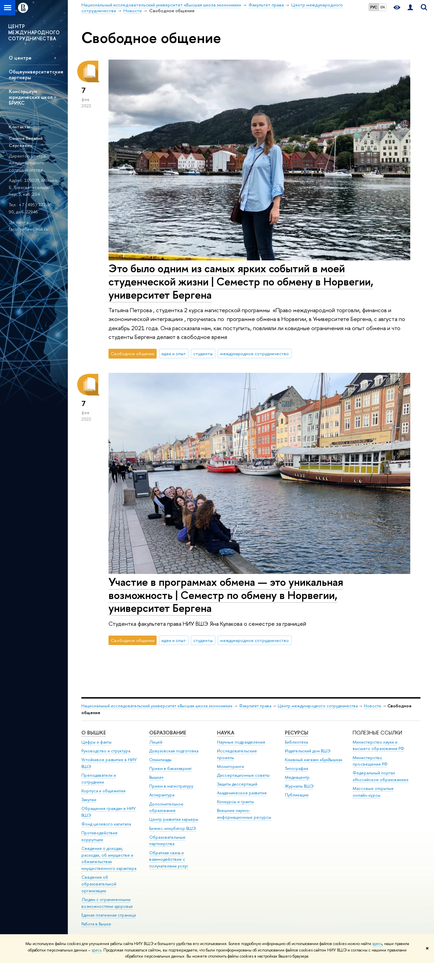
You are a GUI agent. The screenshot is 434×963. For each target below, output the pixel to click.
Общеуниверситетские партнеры (34, 74)
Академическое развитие (242, 793)
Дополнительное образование (166, 807)
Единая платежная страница (108, 915)
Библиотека (296, 742)
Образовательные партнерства (167, 840)
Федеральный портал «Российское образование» (381, 776)
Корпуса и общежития (103, 791)
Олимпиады (160, 760)
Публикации (297, 795)
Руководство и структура (105, 751)
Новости (372, 706)
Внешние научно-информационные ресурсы (244, 814)
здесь (377, 943)
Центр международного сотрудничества (318, 706)
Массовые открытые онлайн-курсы (373, 792)
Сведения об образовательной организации (98, 884)
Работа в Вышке (96, 924)
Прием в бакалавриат (170, 768)
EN (382, 7)
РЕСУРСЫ (296, 732)
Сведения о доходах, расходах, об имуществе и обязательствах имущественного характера (108, 858)
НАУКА (225, 732)
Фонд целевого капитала (106, 824)
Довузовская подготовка (173, 751)
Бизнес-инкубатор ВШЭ (172, 828)
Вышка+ (156, 777)
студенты (203, 353)
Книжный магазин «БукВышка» (313, 760)
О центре (20, 58)
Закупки (88, 799)
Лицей (155, 742)
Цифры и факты (96, 742)
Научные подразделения (241, 742)
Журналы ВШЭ (299, 786)
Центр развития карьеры (173, 819)
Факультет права (255, 706)
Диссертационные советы (243, 775)
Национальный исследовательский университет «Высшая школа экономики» (157, 706)
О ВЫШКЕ (93, 732)
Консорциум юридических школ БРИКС (31, 97)
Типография (296, 768)
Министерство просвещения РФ (370, 761)
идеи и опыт (173, 353)
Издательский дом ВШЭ (308, 751)
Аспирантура (161, 795)
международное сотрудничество (254, 353)
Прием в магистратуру (171, 786)
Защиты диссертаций (237, 784)
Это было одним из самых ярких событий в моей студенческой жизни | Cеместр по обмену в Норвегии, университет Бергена (240, 281)
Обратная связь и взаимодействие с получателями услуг (168, 859)
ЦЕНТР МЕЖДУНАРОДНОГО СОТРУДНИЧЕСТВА (34, 32)
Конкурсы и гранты (235, 802)
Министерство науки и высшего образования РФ (378, 745)
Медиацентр (297, 777)
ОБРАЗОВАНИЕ (167, 732)
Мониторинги (230, 766)
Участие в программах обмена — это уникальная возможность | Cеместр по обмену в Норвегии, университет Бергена (225, 595)
